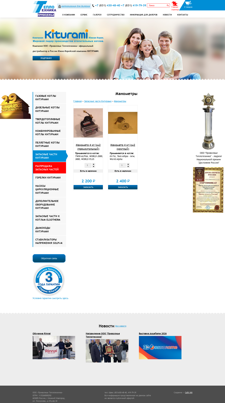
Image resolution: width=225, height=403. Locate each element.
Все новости (120, 326)
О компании (68, 15)
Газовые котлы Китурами (45, 97)
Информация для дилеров (143, 15)
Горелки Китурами (48, 177)
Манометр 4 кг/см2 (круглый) (122, 147)
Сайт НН (188, 392)
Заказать (88, 187)
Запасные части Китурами (46, 156)
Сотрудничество (115, 15)
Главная (77, 101)
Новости (167, 15)
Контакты (182, 15)
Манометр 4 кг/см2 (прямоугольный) (88, 147)
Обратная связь (49, 258)
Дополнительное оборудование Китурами (47, 204)
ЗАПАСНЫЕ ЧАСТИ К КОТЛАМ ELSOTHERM (47, 218)
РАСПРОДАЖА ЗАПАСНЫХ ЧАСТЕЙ (47, 167)
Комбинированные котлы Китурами (48, 132)
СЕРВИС (83, 15)
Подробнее (46, 58)
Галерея (97, 15)
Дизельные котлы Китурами (47, 109)
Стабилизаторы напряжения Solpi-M (48, 241)
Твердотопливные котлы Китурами (47, 121)
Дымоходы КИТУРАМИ (42, 229)
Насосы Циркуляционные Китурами (47, 189)
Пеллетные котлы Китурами (47, 144)
